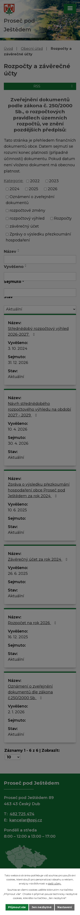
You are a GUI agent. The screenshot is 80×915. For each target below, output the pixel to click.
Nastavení (64, 907)
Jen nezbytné (42, 907)
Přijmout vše (17, 907)
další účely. (54, 883)
